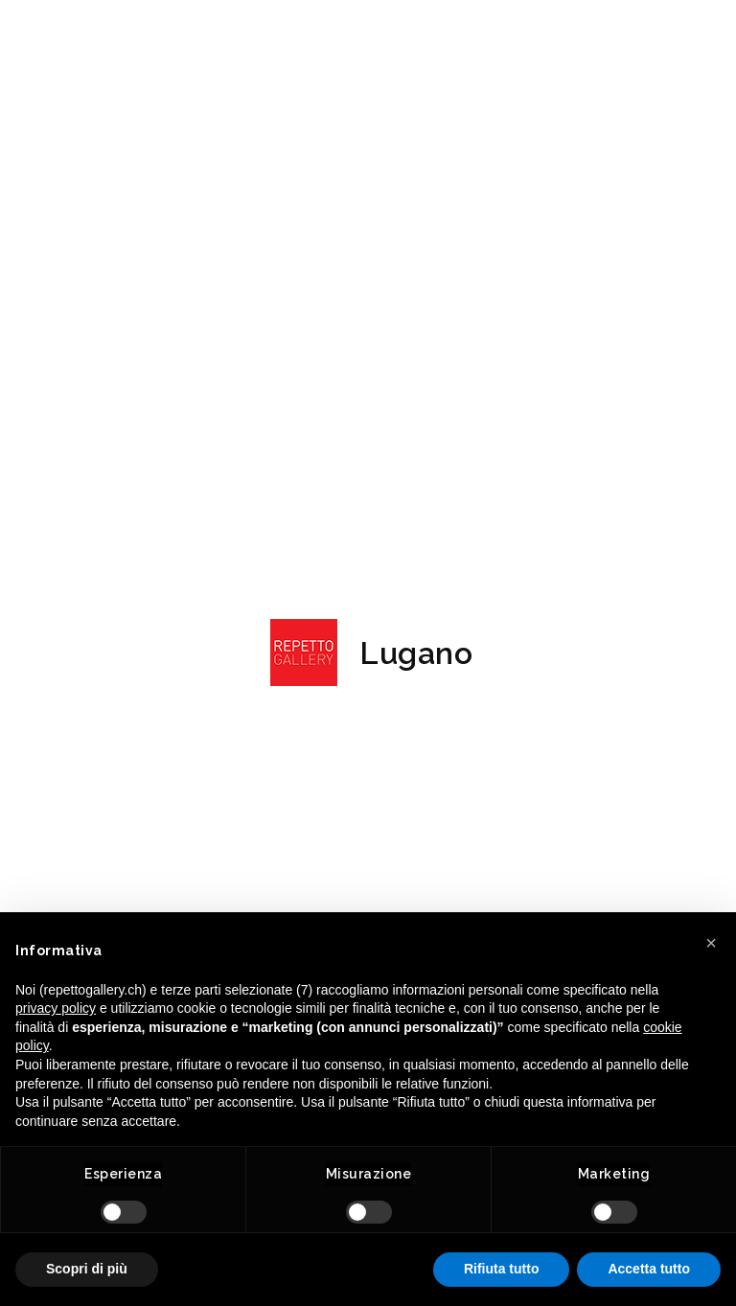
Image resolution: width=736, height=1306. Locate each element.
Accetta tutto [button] (649, 1268)
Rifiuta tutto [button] (502, 1268)
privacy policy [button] (55, 1008)
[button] (711, 943)
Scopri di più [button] (86, 1268)
